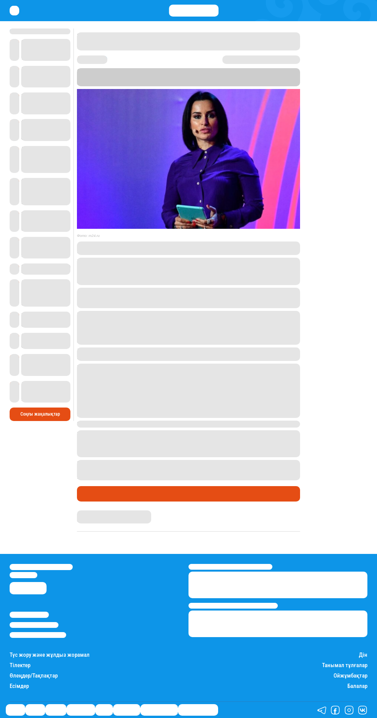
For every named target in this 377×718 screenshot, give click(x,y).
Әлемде (55, 710)
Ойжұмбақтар (350, 676)
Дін (363, 655)
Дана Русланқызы (95, 513)
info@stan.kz (23, 575)
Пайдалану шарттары (38, 635)
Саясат (15, 710)
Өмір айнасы (98, 493)
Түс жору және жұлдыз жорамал (50, 655)
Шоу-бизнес (126, 710)
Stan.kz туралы (29, 614)
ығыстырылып (122, 477)
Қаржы (35, 710)
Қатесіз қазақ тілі (159, 710)
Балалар (357, 686)
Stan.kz (134, 83)
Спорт (104, 710)
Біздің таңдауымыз (198, 710)
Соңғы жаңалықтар (40, 414)
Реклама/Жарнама (34, 625)
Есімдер (19, 686)
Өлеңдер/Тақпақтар (34, 676)
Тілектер (20, 665)
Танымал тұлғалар (344, 665)
